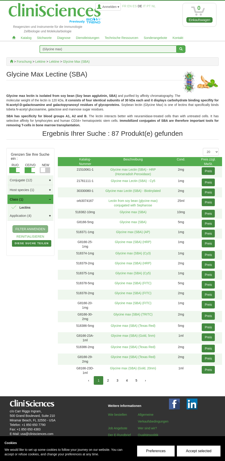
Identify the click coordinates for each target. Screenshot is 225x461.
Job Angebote (117, 428)
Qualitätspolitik (148, 435)
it (144, 6)
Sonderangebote (155, 38)
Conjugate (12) (21, 180)
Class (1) (16, 199)
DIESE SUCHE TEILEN (31, 244)
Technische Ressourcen (121, 38)
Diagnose (63, 38)
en (129, 6)
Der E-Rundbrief (119, 435)
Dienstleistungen (87, 38)
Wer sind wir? (147, 428)
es (135, 6)
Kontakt (178, 38)
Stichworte (44, 38)
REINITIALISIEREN (30, 236)
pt (149, 6)
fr (124, 6)
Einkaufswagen (199, 20)
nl (154, 6)
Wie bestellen (117, 414)
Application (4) (20, 215)
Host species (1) (22, 190)
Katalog (26, 38)
